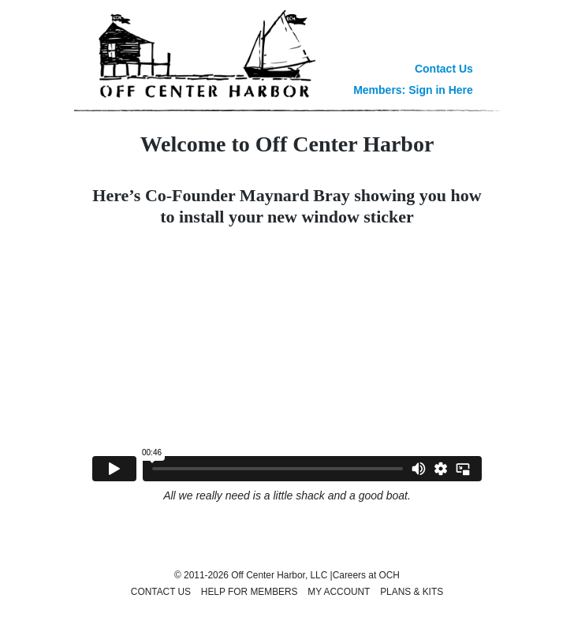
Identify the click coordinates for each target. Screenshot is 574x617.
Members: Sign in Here (413, 90)
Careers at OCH (366, 575)
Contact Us (444, 68)
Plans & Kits (411, 591)
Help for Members (249, 591)
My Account (339, 591)
